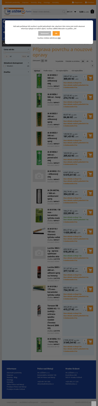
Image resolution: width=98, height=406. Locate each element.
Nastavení (45, 33)
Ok (56, 33)
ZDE (59, 38)
